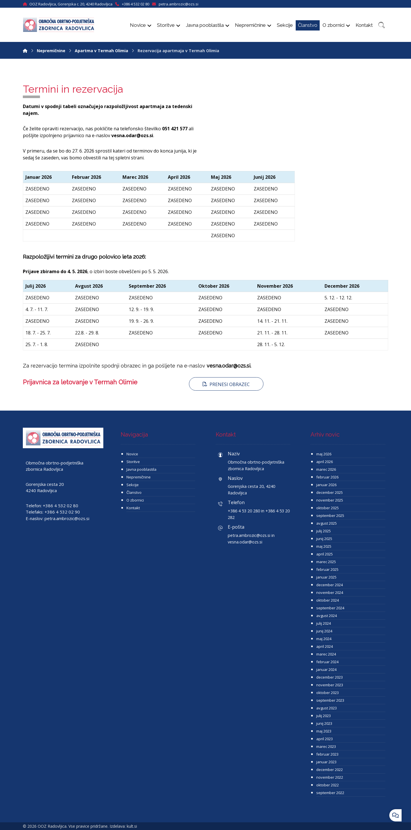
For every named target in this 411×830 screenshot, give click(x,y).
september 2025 (330, 515)
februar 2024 (327, 661)
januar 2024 (326, 669)
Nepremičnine (138, 477)
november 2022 (329, 777)
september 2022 (330, 792)
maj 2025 (323, 546)
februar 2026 (327, 477)
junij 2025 (324, 538)
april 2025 (324, 554)
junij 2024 (324, 631)
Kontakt (133, 507)
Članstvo (134, 492)
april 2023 (324, 738)
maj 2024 (323, 638)
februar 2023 (327, 754)
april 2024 (324, 646)
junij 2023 (324, 723)
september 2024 (330, 607)
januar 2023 (326, 761)
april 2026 (324, 461)
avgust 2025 (326, 523)
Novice (132, 453)
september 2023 (330, 700)
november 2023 (329, 684)
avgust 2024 (326, 615)
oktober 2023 (327, 692)
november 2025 (329, 500)
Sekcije (132, 484)
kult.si (132, 826)
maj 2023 (323, 731)
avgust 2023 (326, 708)
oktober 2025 (327, 507)
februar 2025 (327, 569)
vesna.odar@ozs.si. (229, 366)
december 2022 (329, 769)
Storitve (133, 461)
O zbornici (135, 500)
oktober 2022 (327, 785)
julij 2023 (323, 715)
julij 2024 (323, 623)
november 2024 (329, 592)
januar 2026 (326, 484)
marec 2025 (326, 561)
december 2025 (329, 492)
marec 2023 (326, 746)
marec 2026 (326, 469)
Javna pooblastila (141, 469)
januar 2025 (326, 577)
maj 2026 (323, 453)
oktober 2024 (327, 600)
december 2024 (329, 584)
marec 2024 (326, 654)
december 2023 (329, 677)
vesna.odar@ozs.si (132, 135)
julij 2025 (323, 530)
